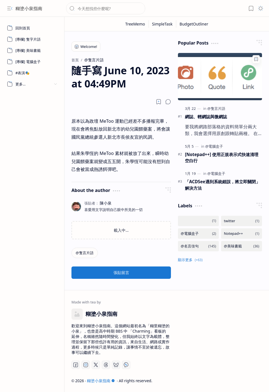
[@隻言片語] (84, 253)
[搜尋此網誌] (105, 8)
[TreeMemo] (135, 24)
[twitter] (241, 221)
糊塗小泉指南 (28, 8)
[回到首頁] (32, 28)
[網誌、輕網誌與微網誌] (220, 76)
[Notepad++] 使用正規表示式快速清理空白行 (221, 158)
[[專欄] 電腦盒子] (32, 61)
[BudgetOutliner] (194, 24)
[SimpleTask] (162, 24)
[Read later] (158, 102)
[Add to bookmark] (256, 59)
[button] (10, 8)
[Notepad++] (241, 233)
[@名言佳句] (198, 246)
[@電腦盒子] (214, 146)
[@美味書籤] (241, 246)
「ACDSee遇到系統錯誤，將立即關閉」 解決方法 (222, 185)
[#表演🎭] (32, 72)
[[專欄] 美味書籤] (32, 50)
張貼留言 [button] (121, 272)
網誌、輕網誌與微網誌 (206, 116)
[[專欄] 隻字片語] (32, 39)
